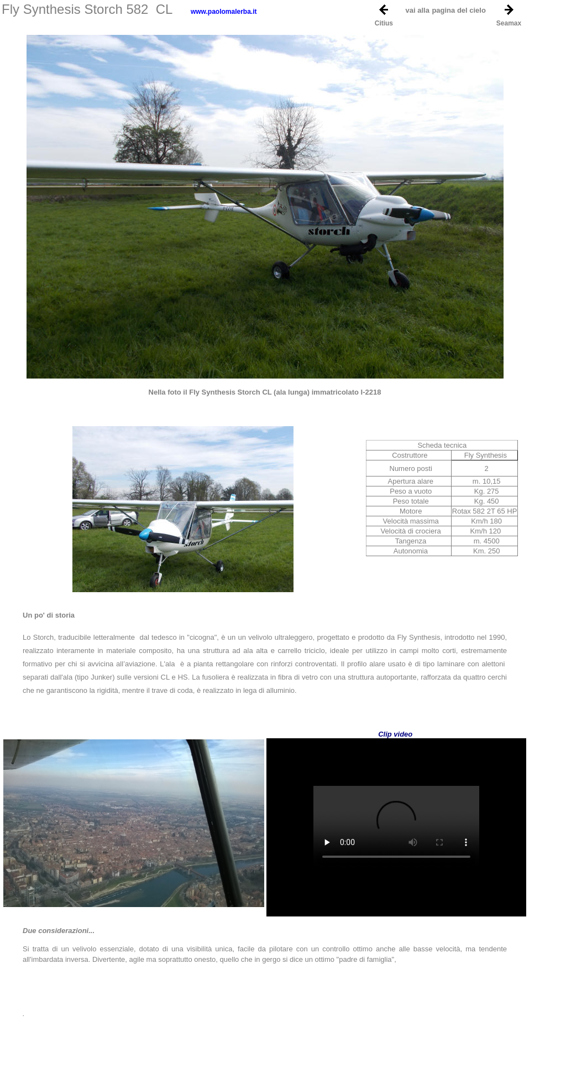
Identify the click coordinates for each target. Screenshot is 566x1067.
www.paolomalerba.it (224, 11)
